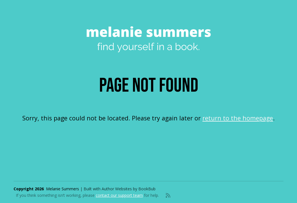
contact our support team (119, 195)
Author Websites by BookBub (129, 188)
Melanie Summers (62, 188)
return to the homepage (237, 118)
